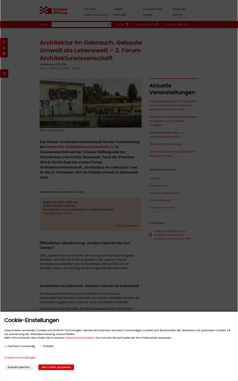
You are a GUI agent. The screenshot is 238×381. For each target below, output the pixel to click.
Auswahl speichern (19, 367)
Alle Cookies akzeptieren (56, 367)
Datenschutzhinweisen (79, 338)
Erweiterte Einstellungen (20, 358)
